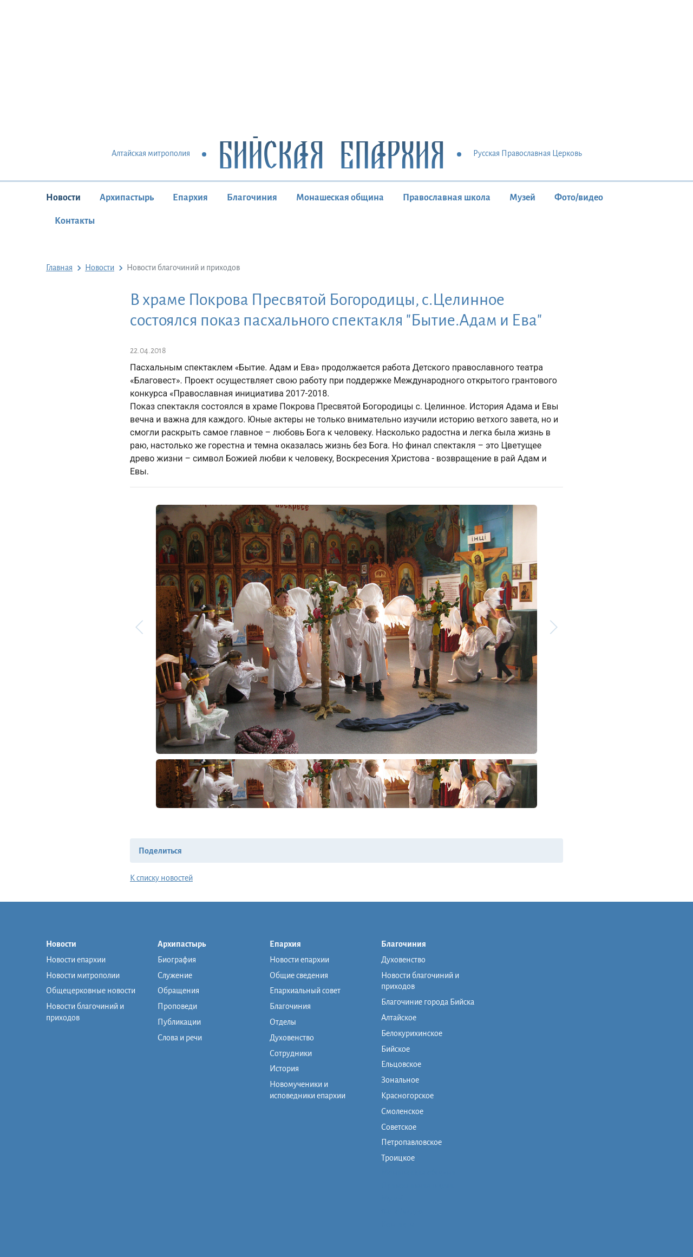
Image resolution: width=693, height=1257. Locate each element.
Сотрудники (291, 1053)
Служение (175, 975)
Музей (522, 198)
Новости (63, 198)
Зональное (400, 1080)
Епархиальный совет (305, 990)
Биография (177, 959)
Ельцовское (401, 1064)
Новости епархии (76, 959)
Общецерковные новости (90, 990)
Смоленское (402, 1111)
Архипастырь (127, 198)
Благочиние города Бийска (427, 1002)
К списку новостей (161, 878)
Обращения (178, 990)
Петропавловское (411, 1142)
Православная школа (447, 198)
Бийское (395, 1049)
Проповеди (177, 1006)
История (284, 1068)
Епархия (190, 198)
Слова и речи (180, 1037)
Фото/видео (578, 198)
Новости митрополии (83, 975)
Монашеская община (340, 198)
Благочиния (252, 198)
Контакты (75, 221)
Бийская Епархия (331, 154)
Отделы (283, 1022)
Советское (398, 1127)
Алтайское (398, 1017)
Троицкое (398, 1158)
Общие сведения (299, 975)
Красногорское (407, 1095)
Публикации (179, 1022)
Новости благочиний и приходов (85, 1012)
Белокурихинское (411, 1033)
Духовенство (292, 1037)
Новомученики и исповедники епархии (307, 1090)
